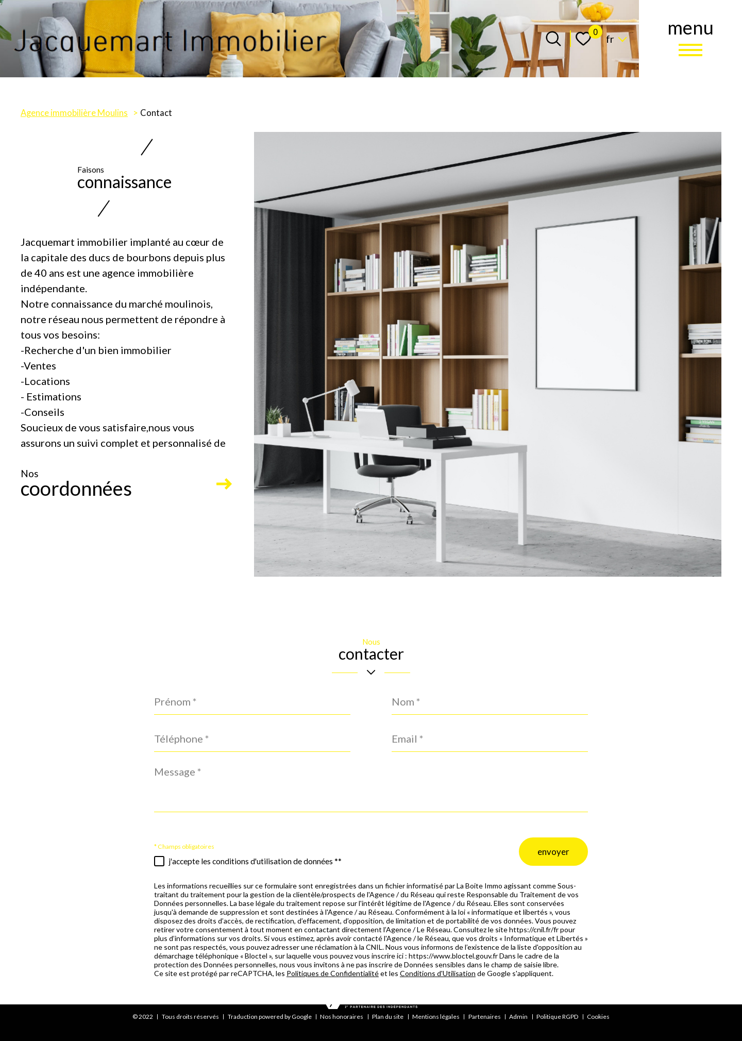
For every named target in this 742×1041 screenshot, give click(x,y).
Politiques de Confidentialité (332, 975)
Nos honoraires (341, 1016)
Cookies (598, 1016)
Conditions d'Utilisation (438, 975)
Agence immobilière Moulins (74, 113)
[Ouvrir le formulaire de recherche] (553, 38)
